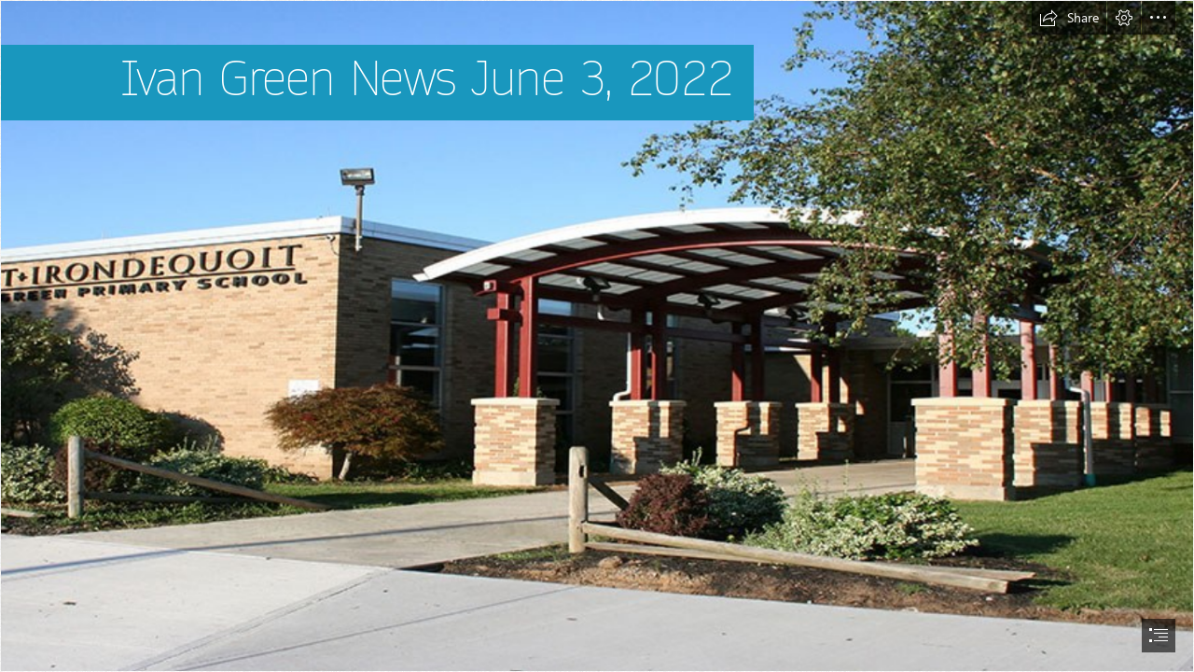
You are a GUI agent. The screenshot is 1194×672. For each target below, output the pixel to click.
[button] (1069, 18)
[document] (597, 336)
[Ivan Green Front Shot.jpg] (597, 336)
